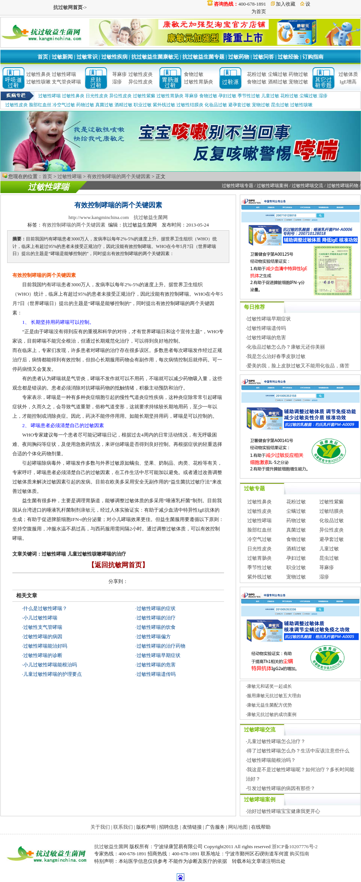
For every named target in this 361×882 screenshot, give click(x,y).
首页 (43, 57)
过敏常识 (87, 57)
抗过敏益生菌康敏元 (155, 57)
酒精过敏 (277, 82)
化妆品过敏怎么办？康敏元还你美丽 (286, 347)
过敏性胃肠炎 (198, 82)
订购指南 (312, 57)
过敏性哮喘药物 (342, 185)
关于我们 (100, 827)
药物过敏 (298, 74)
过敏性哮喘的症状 (156, 608)
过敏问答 (263, 57)
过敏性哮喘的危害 (156, 665)
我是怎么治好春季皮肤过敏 (276, 356)
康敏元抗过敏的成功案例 (271, 714)
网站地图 (238, 827)
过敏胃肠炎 (259, 558)
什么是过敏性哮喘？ (45, 608)
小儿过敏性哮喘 (40, 618)
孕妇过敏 (227, 95)
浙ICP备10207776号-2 (294, 846)
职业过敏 (143, 104)
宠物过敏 (298, 82)
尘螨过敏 (277, 74)
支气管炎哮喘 (66, 82)
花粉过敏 (256, 74)
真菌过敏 (104, 104)
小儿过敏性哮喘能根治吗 (50, 665)
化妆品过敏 (216, 104)
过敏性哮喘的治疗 (156, 618)
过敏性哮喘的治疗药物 (161, 646)
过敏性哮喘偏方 (154, 636)
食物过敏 (193, 74)
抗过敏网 (63, 7)
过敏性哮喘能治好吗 (45, 646)
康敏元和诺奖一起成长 (269, 686)
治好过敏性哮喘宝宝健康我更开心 (283, 811)
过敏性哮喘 (64, 74)
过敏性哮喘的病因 (42, 636)
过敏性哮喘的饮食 (156, 627)
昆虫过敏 (280, 104)
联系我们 (123, 827)
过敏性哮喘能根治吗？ (271, 760)
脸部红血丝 (40, 104)
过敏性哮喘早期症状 (158, 655)
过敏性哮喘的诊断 (42, 655)
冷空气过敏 (64, 104)
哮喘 (56, 284)
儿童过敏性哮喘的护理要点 (52, 674)
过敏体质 (348, 74)
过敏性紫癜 (144, 95)
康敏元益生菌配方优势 (269, 705)
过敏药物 (238, 57)
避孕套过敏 (239, 104)
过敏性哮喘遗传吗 (156, 674)
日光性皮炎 (97, 95)
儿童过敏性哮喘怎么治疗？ (276, 741)
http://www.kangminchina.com (99, 217)
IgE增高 (348, 82)
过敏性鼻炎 (38, 74)
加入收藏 (285, 4)
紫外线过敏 (164, 104)
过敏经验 (288, 57)
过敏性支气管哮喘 (42, 627)
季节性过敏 (249, 95)
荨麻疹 (119, 74)
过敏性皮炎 (140, 74)
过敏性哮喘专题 (237, 185)
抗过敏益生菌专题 (203, 57)
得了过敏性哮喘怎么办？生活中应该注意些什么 (298, 751)
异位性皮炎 (140, 82)
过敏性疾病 (114, 57)
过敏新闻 (62, 57)
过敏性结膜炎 (189, 104)
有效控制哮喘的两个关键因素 (118, 176)
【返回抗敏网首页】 (118, 565)
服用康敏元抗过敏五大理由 (274, 695)
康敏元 (88, 510)
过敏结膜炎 (331, 511)
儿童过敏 (270, 95)
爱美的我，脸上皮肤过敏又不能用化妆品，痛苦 (298, 366)
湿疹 (117, 82)
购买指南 (299, 853)
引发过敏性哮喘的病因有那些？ (281, 788)
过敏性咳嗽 (38, 82)
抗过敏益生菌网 (151, 217)
